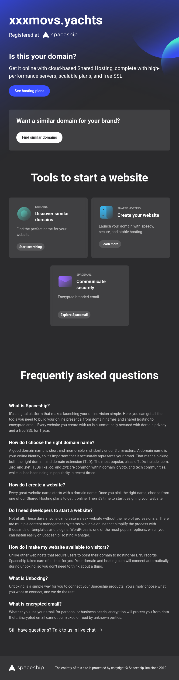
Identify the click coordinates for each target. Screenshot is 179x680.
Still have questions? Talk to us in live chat (56, 630)
